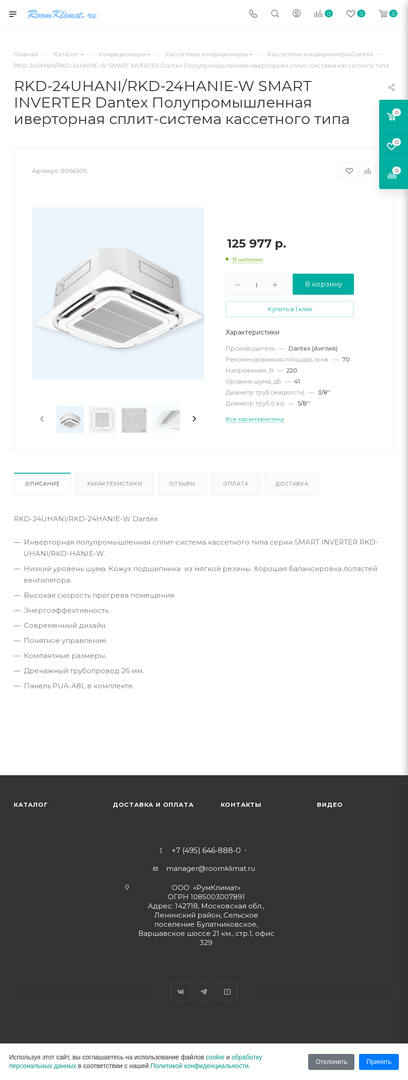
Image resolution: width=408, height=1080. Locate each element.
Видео (330, 804)
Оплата (236, 484)
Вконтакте (180, 992)
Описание (42, 484)
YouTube (227, 992)
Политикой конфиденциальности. (200, 1065)
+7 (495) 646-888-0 (206, 850)
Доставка (292, 484)
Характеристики (114, 484)
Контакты (241, 804)
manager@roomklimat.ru (210, 868)
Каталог (31, 804)
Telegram (204, 992)
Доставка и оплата (153, 804)
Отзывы (182, 484)
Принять (379, 1061)
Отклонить (331, 1061)
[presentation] (41, 419)
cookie (215, 1057)
